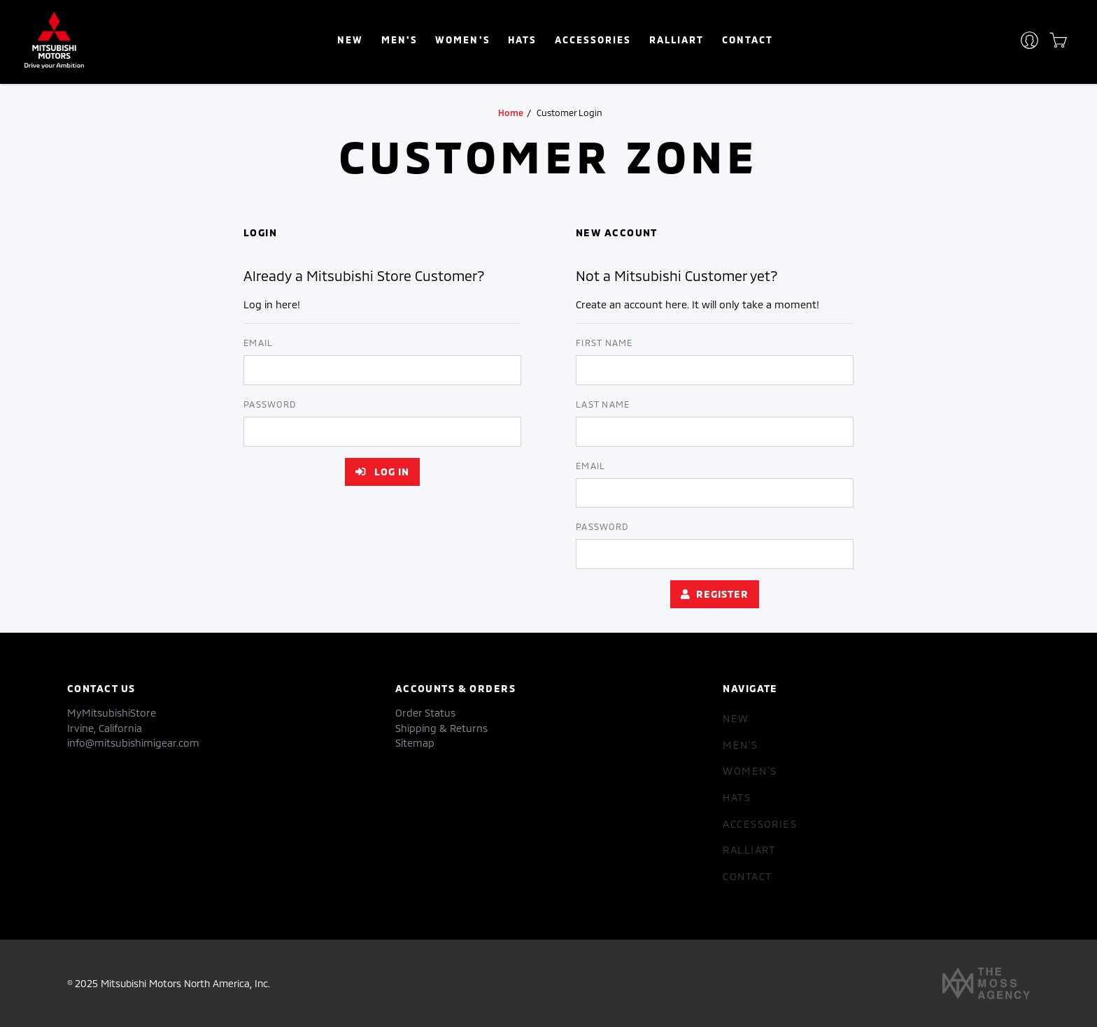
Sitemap (414, 743)
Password (269, 404)
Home (510, 112)
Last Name (603, 404)
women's (462, 39)
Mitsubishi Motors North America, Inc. (185, 983)
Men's (399, 39)
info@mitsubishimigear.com (133, 743)
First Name (604, 342)
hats (522, 39)
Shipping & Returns (441, 728)
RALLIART (676, 39)
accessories (593, 39)
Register (715, 594)
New (350, 39)
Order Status (425, 713)
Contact (747, 39)
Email (258, 342)
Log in (382, 471)
